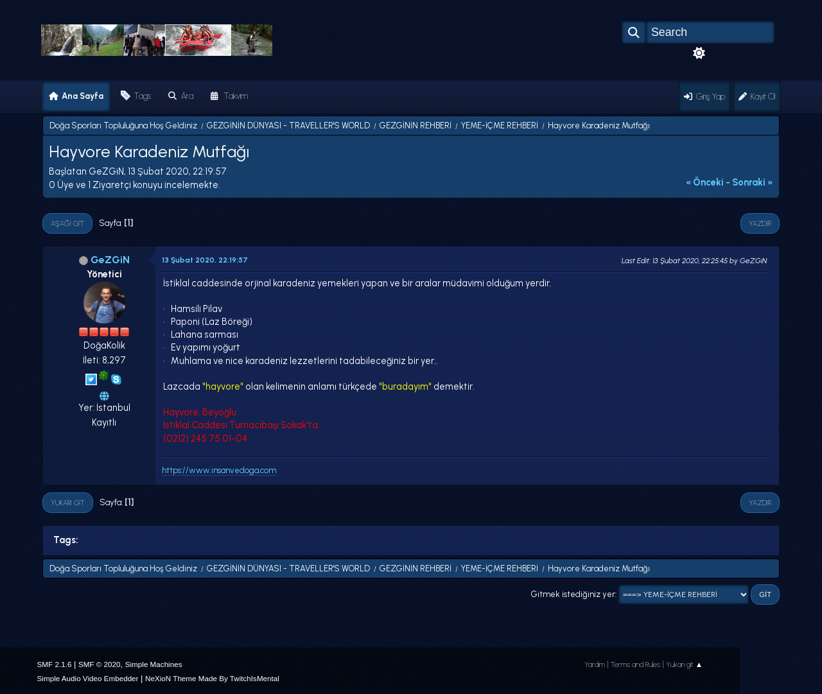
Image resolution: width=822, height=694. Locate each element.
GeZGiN (110, 260)
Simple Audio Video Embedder (88, 678)
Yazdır (760, 223)
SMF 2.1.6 (54, 664)
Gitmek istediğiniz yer (573, 594)
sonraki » (752, 182)
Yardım (594, 664)
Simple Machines (153, 664)
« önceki (705, 182)
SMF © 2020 (99, 664)
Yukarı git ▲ (684, 664)
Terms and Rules (635, 664)
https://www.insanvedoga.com (219, 470)
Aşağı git (67, 223)
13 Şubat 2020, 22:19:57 (205, 260)
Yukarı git (68, 502)
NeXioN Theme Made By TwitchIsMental (212, 678)
